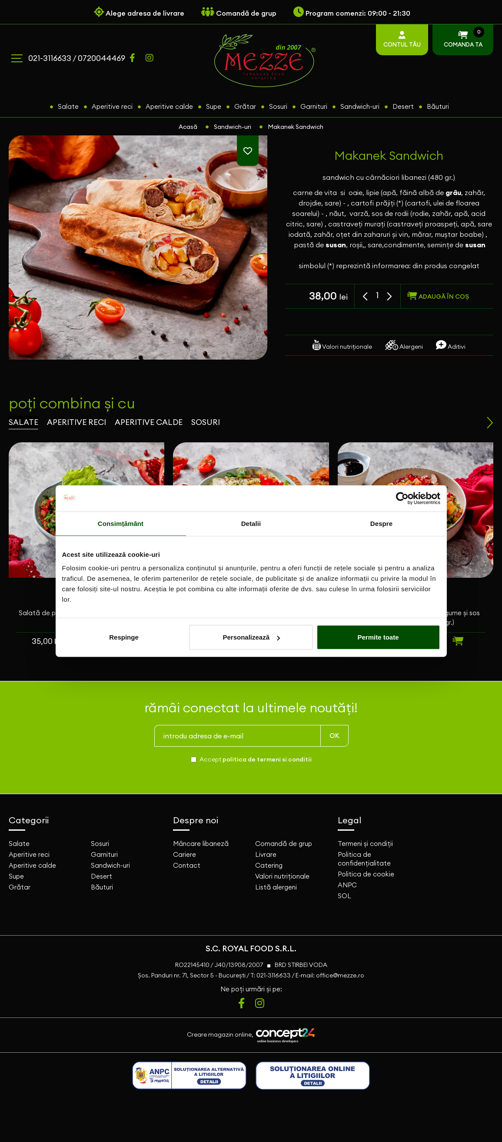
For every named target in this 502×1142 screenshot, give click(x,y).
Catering (269, 865)
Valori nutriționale (282, 876)
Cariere (184, 854)
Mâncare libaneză (201, 843)
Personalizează (251, 637)
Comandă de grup (283, 843)
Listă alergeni (276, 887)
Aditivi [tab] (450, 345)
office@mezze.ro (340, 975)
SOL (344, 896)
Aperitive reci (112, 106)
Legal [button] (349, 820)
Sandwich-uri (359, 106)
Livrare (265, 854)
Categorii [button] (29, 820)
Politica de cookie (366, 874)
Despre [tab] (381, 523)
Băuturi (438, 106)
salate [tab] (23, 422)
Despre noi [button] (195, 820)
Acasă (188, 127)
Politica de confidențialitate (364, 858)
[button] (366, 297)
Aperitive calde (169, 106)
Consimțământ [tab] (120, 523)
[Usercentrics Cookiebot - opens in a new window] (402, 498)
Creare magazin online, (251, 1035)
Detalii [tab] (251, 523)
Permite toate (378, 637)
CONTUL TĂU (402, 39)
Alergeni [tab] (404, 345)
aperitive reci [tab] (76, 422)
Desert (403, 106)
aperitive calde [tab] (149, 422)
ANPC (347, 885)
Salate (68, 106)
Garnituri (313, 106)
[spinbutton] (377, 295)
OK (334, 735)
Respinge (124, 637)
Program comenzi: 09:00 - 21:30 (351, 13)
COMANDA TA (463, 38)
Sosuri (278, 106)
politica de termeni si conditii (267, 759)
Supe (213, 106)
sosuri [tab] (205, 422)
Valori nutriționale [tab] (342, 345)
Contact (186, 865)
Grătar (245, 106)
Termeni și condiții (365, 843)
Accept (255, 759)
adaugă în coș (438, 296)
